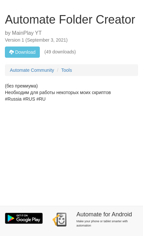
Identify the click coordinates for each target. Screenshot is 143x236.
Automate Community (32, 70)
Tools (66, 70)
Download (22, 52)
